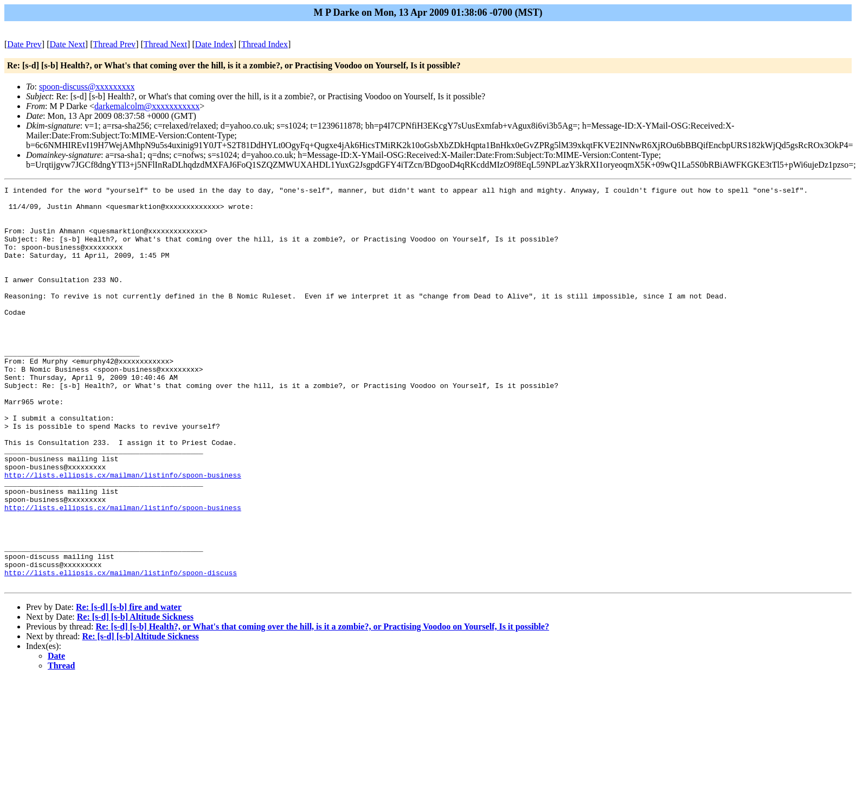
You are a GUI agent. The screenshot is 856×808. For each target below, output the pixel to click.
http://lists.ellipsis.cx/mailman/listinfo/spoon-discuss (120, 651)
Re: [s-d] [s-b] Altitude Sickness (135, 696)
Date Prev (24, 44)
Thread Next (165, 44)
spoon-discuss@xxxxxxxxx (87, 86)
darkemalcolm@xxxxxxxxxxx (146, 106)
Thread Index (264, 44)
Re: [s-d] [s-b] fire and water (129, 686)
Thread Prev (114, 44)
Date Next (67, 44)
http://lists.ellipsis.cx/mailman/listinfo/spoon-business (122, 533)
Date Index (214, 44)
